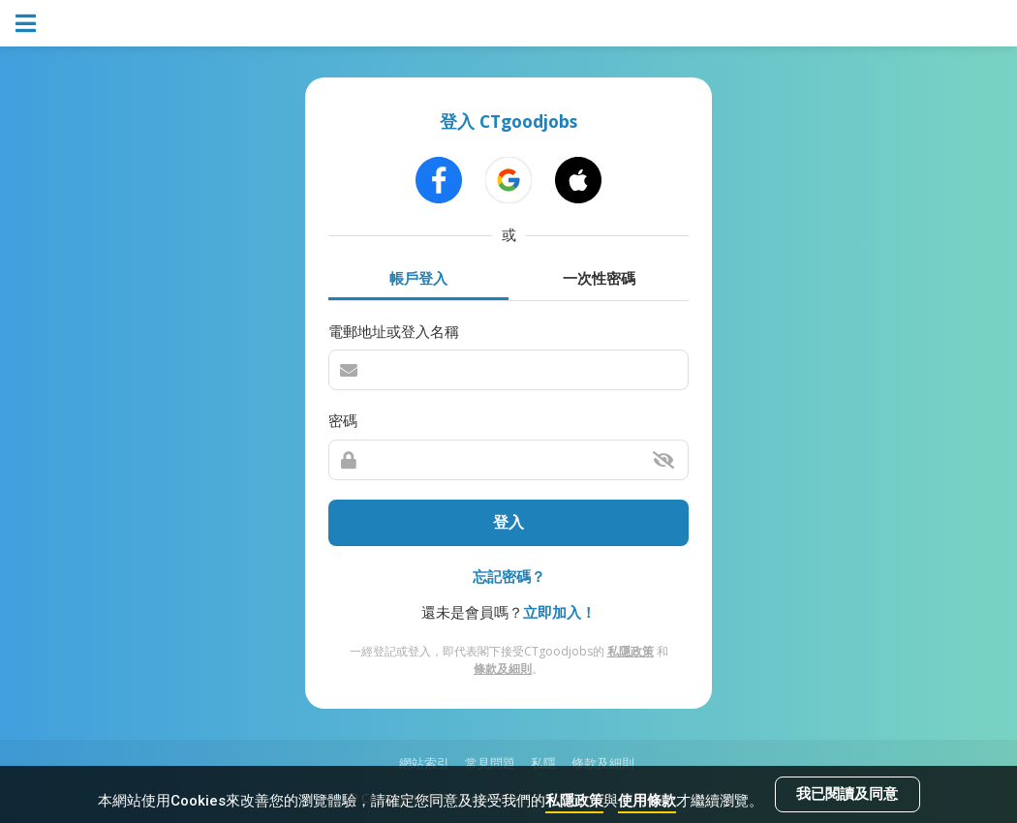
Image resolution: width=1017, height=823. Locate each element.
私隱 (543, 763)
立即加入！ (559, 612)
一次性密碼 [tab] (599, 278)
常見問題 (490, 763)
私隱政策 (574, 800)
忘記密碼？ (509, 576)
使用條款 (647, 800)
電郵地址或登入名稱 (393, 331)
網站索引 (424, 763)
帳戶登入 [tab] (418, 278)
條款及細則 (503, 668)
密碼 (342, 420)
